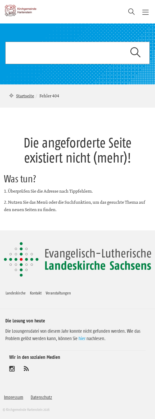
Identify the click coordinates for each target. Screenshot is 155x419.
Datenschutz (41, 397)
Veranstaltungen (58, 293)
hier (82, 338)
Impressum (13, 397)
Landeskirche (16, 293)
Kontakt (36, 293)
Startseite (25, 96)
